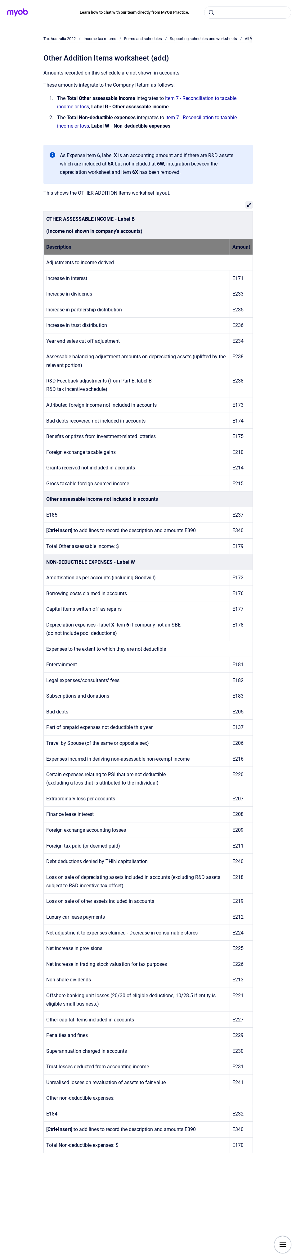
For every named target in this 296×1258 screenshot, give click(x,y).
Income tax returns (99, 38)
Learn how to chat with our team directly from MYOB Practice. (134, 12)
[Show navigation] (282, 1244)
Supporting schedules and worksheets (203, 38)
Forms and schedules (143, 38)
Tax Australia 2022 (59, 38)
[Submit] (211, 12)
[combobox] (247, 12)
